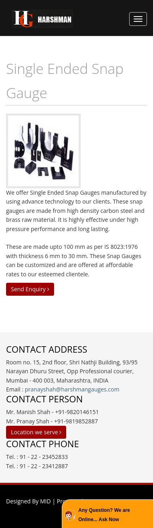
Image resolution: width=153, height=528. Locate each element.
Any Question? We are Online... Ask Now (104, 514)
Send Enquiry (30, 289)
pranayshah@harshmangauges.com (72, 389)
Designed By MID (28, 501)
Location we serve (36, 432)
